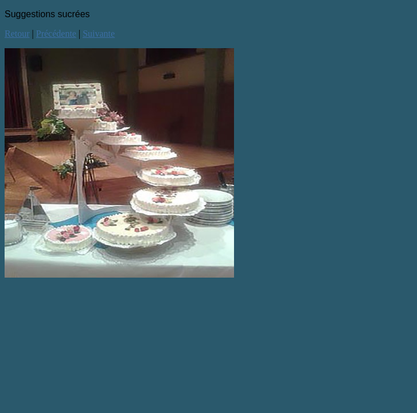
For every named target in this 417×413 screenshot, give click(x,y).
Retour (17, 33)
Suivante (99, 33)
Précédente (56, 33)
